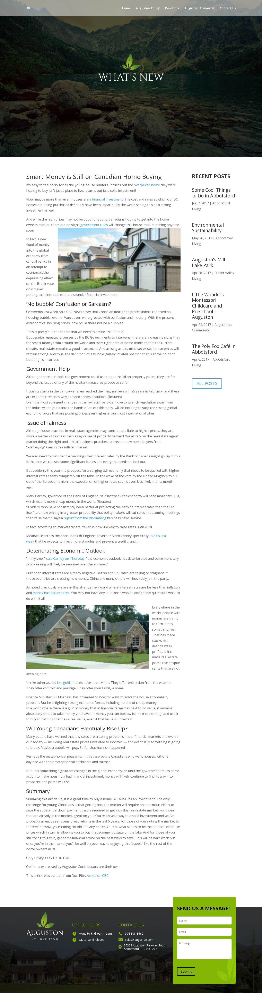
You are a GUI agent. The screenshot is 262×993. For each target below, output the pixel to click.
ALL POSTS (206, 383)
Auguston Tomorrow (200, 8)
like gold (63, 682)
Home (126, 8)
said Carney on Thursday (65, 558)
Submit (186, 971)
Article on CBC (97, 875)
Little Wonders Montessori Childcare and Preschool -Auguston (208, 305)
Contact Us (228, 8)
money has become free (51, 593)
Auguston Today (148, 8)
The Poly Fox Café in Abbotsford (214, 349)
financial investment (107, 199)
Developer (172, 8)
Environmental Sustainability (208, 228)
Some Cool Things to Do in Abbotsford (213, 193)
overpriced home (147, 185)
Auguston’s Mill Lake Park (208, 262)
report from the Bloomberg (85, 518)
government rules (94, 225)
